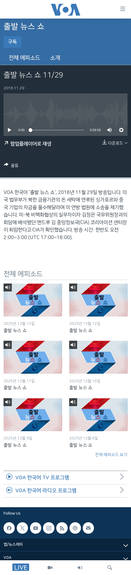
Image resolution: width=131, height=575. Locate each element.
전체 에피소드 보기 (111, 454)
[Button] (11, 166)
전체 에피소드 (24, 58)
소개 (55, 58)
